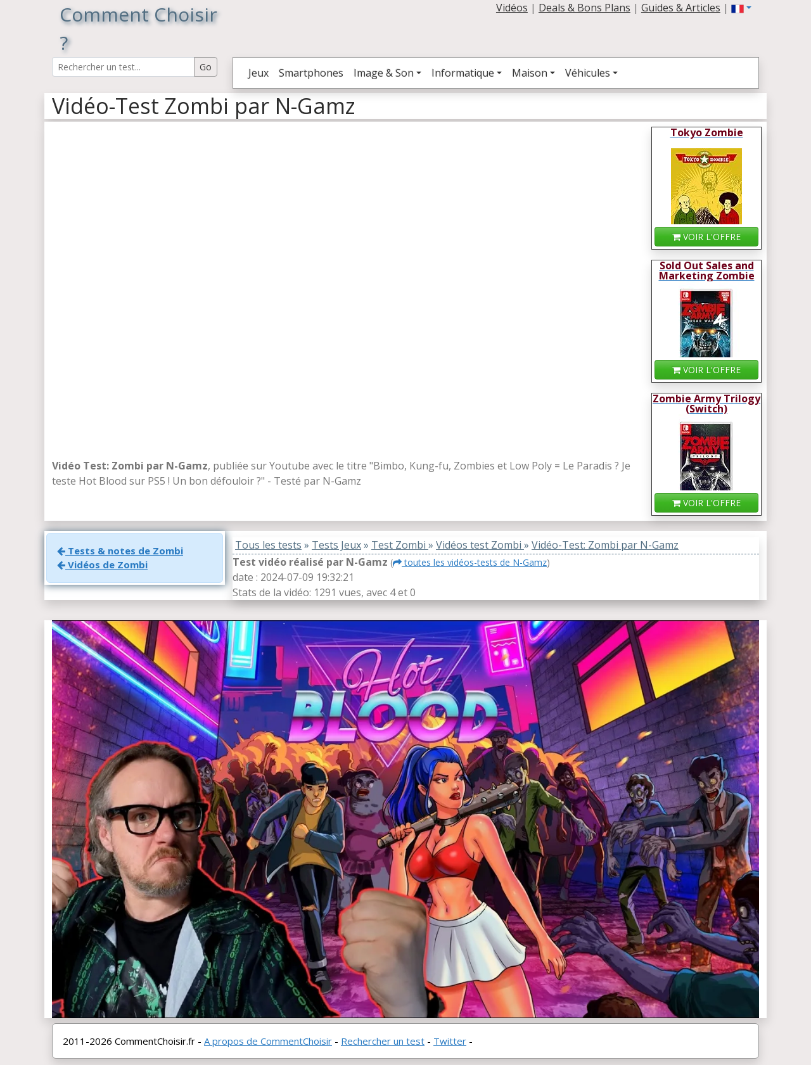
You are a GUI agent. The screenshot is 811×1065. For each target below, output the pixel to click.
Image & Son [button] (384, 73)
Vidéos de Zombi (102, 564)
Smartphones (311, 73)
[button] (741, 8)
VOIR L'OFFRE (706, 237)
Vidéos (512, 8)
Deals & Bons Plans (584, 8)
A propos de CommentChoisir (268, 1041)
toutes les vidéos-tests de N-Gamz (470, 562)
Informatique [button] (462, 73)
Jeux (258, 73)
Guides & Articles (680, 8)
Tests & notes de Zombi (120, 550)
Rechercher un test (383, 1041)
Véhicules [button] (587, 73)
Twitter (449, 1041)
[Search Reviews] (123, 67)
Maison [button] (529, 73)
